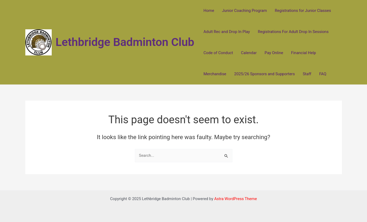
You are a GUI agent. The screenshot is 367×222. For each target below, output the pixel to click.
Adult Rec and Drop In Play (226, 31)
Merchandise (214, 74)
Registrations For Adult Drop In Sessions (293, 31)
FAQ (322, 74)
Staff (307, 74)
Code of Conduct (218, 52)
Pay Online (274, 52)
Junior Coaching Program (244, 10)
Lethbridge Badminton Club (125, 42)
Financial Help (303, 52)
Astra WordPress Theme (235, 198)
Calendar (249, 52)
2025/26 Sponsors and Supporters (264, 74)
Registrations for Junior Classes (303, 10)
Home (208, 10)
